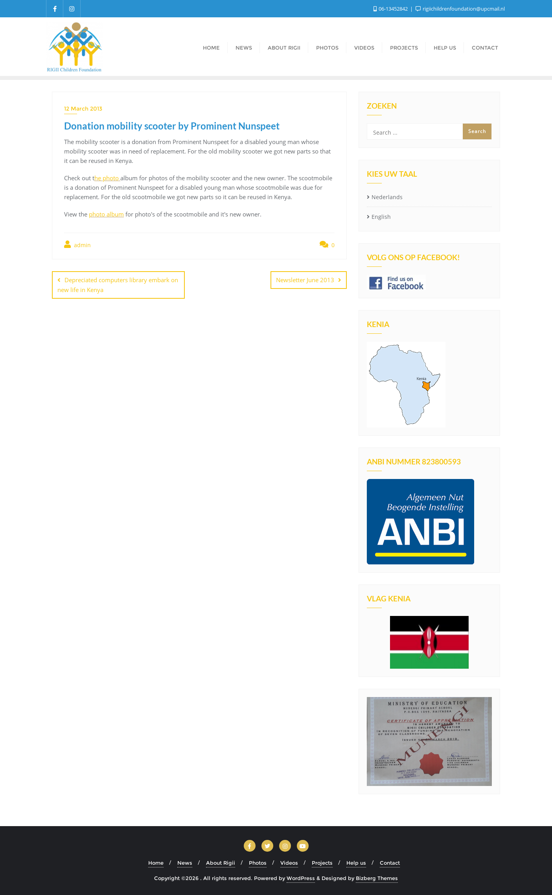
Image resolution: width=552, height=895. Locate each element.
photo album (106, 214)
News (184, 863)
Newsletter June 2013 (305, 280)
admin (77, 244)
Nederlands (387, 197)
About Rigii (220, 863)
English (381, 216)
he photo (107, 178)
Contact (390, 863)
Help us (356, 863)
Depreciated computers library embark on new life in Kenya (117, 285)
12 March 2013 (83, 108)
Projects (322, 863)
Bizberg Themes (377, 878)
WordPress (301, 878)
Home (156, 863)
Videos (289, 863)
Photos (258, 863)
